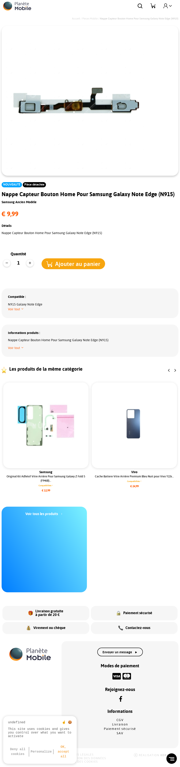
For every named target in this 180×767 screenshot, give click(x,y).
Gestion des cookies (80, 761)
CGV (120, 720)
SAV (120, 733)
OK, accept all (63, 751)
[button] (74, 263)
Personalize (41, 752)
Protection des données (84, 758)
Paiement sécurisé (120, 728)
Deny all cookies (17, 752)
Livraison (120, 724)
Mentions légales (78, 754)
